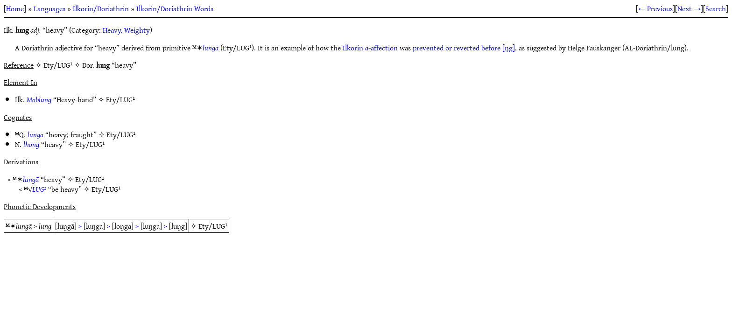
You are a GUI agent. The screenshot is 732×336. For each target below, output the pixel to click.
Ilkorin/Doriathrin (101, 8)
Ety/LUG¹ (120, 99)
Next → (689, 8)
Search (715, 8)
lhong (31, 144)
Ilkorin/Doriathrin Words (174, 8)
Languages (49, 8)
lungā (210, 47)
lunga (35, 134)
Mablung (39, 99)
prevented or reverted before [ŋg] (464, 47)
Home (15, 8)
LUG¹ (39, 189)
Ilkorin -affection (370, 47)
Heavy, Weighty (126, 29)
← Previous (655, 8)
